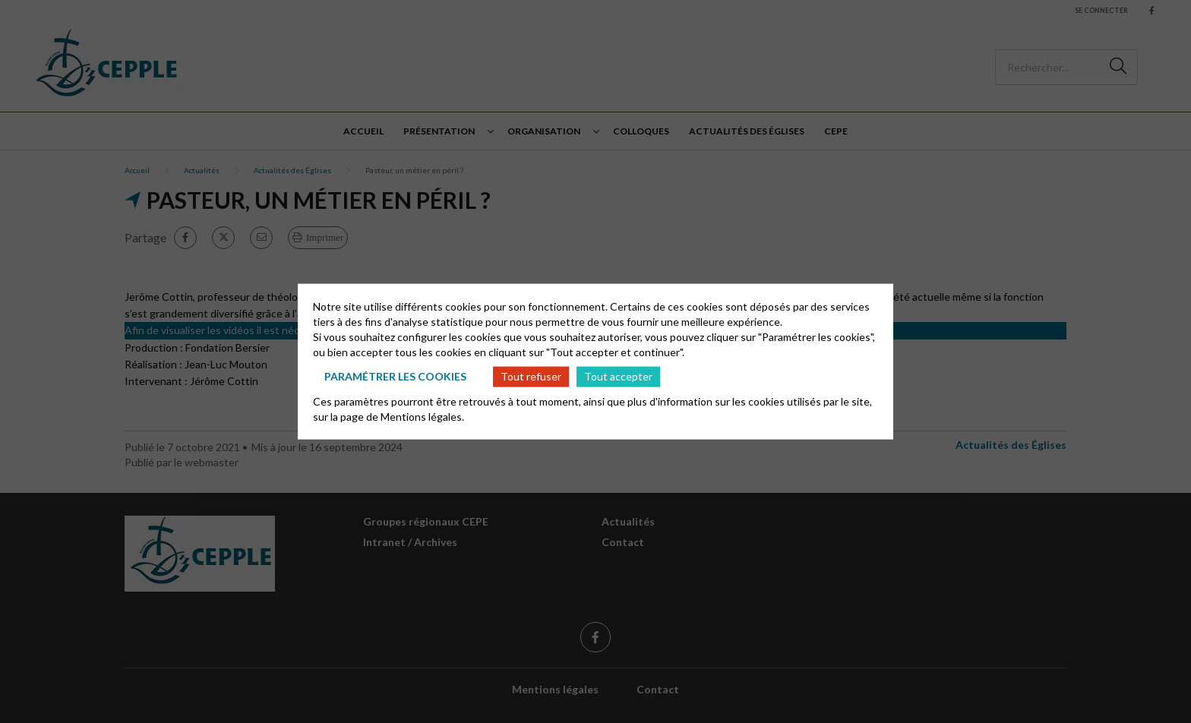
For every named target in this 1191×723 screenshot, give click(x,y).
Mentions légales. (422, 415)
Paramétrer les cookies (395, 376)
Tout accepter (618, 376)
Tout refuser (531, 376)
